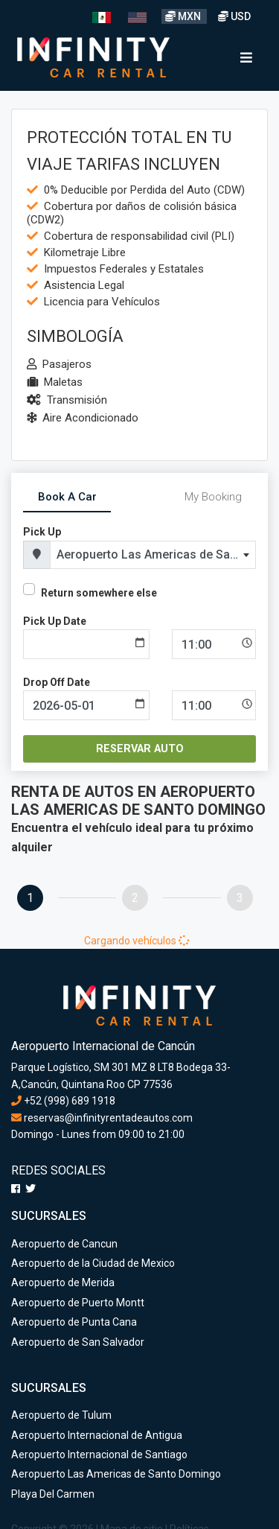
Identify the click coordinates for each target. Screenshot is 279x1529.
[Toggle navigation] (246, 58)
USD (234, 16)
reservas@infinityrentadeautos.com (102, 1118)
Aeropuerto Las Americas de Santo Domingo (116, 1474)
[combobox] (153, 555)
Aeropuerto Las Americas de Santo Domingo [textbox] (156, 554)
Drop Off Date (56, 682)
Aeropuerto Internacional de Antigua (96, 1435)
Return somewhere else (99, 593)
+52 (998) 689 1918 (63, 1101)
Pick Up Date (54, 621)
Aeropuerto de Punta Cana (74, 1322)
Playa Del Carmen (52, 1494)
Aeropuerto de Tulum (61, 1415)
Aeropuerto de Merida (63, 1282)
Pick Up (42, 532)
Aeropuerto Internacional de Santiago (99, 1454)
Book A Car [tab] (67, 496)
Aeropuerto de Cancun (64, 1244)
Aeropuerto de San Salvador (77, 1342)
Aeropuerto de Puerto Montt (77, 1303)
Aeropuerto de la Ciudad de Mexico (93, 1263)
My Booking (213, 496)
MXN (184, 16)
